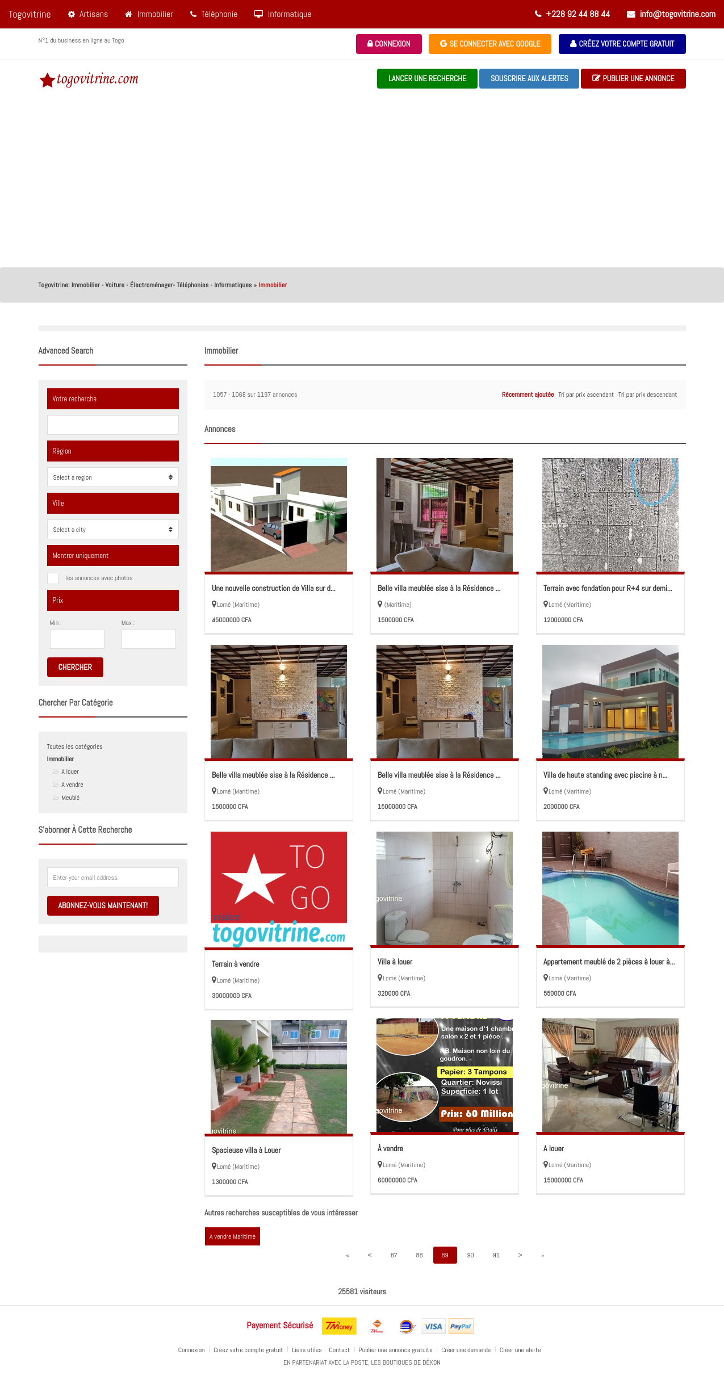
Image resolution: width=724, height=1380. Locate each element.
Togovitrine (30, 13)
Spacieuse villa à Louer (246, 1150)
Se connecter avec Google (490, 44)
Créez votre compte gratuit (622, 44)
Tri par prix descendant (647, 394)
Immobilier (149, 14)
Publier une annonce (633, 79)
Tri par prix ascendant (586, 394)
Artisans (88, 14)
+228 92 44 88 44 (572, 14)
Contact (340, 1349)
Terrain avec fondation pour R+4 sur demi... (607, 588)
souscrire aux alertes (529, 78)
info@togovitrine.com (671, 14)
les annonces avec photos (98, 577)
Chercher (75, 667)
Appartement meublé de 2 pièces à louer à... (609, 962)
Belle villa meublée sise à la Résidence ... (439, 588)
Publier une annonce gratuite (396, 1349)
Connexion (389, 44)
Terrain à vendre (236, 964)
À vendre (390, 1148)
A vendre (72, 784)
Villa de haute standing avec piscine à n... (605, 775)
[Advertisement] (362, 182)
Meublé (70, 797)
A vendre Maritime (233, 1236)
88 (419, 1255)
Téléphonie (214, 14)
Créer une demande (466, 1349)
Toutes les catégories (75, 746)
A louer (70, 771)
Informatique (282, 14)
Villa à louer (395, 962)
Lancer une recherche (427, 78)
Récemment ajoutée (528, 394)
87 (394, 1255)
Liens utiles (307, 1349)
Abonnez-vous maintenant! (103, 905)
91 (495, 1255)
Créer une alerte (521, 1349)
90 (470, 1255)
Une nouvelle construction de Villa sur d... (274, 588)
